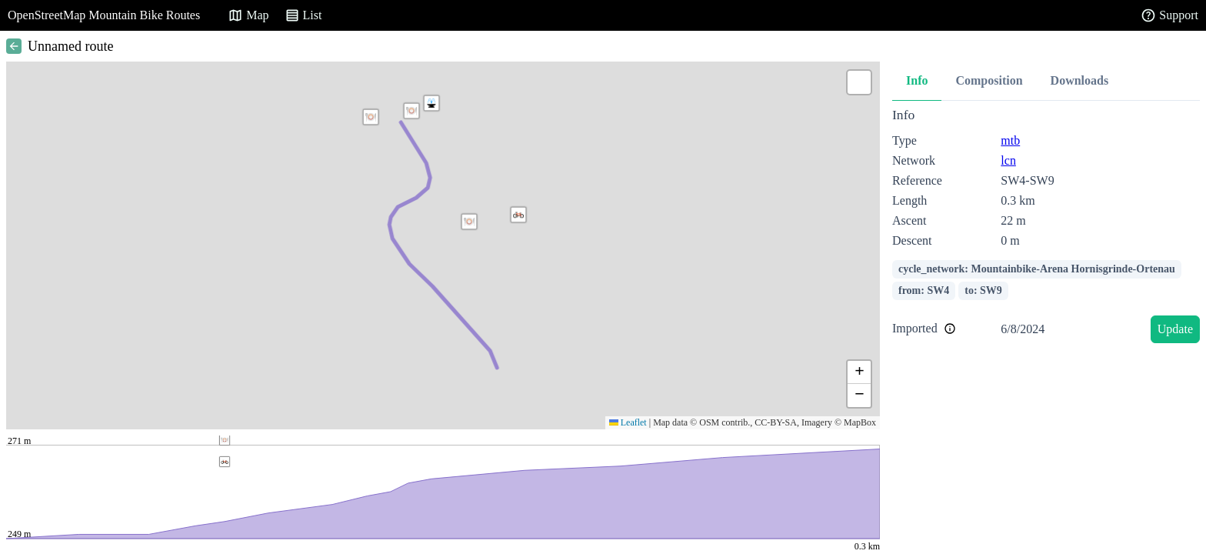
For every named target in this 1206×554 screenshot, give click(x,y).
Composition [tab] (988, 80)
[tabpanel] (1046, 228)
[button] (370, 117)
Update (1175, 328)
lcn (1008, 160)
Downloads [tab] (1080, 80)
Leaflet (628, 422)
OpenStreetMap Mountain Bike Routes (104, 15)
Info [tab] (917, 80)
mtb (1010, 140)
